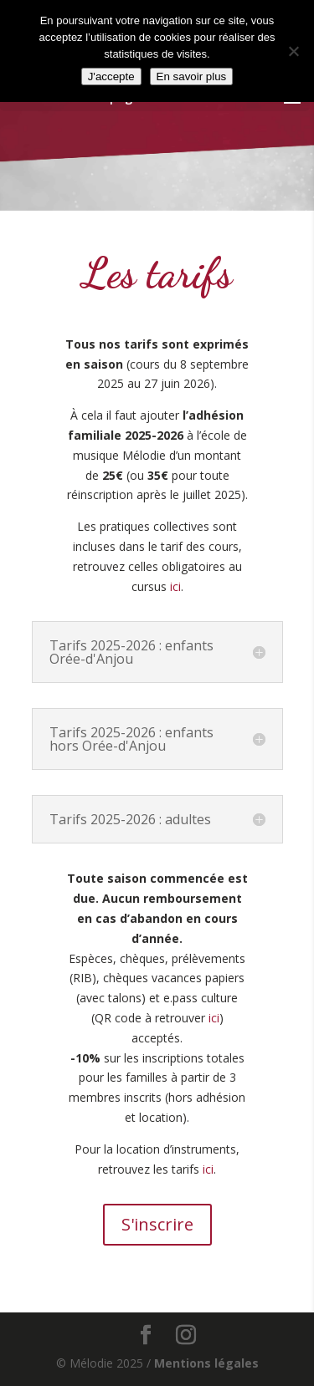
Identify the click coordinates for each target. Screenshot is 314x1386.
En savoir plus (192, 76)
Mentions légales (206, 1363)
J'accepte (111, 76)
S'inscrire (157, 1224)
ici (175, 586)
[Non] (293, 51)
